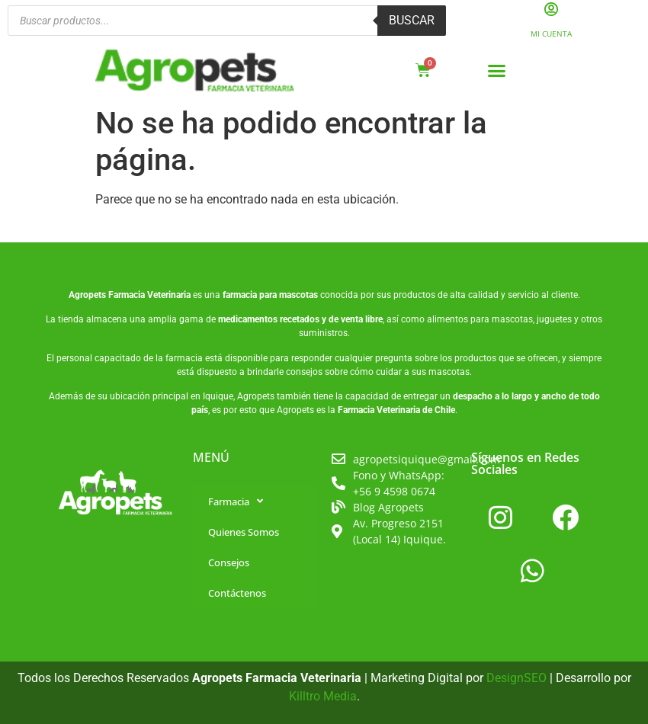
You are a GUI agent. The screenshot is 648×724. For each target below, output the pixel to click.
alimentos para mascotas (480, 320)
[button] (497, 70)
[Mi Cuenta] (551, 9)
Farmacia (235, 501)
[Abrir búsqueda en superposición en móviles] (227, 21)
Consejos (228, 562)
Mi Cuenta (551, 33)
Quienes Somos (243, 532)
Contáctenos (237, 593)
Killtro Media (323, 696)
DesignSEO (516, 678)
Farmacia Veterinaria (149, 295)
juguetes (554, 320)
